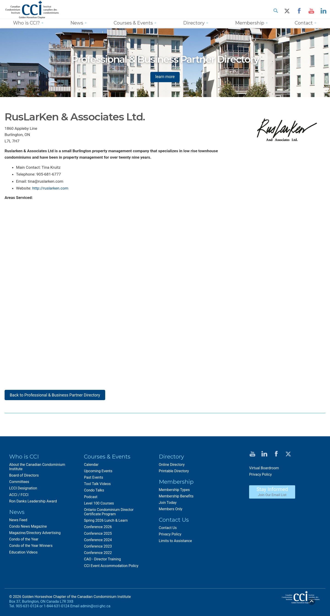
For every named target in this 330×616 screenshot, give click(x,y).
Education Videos (23, 554)
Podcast (90, 498)
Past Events (93, 479)
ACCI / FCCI (18, 496)
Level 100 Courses (99, 505)
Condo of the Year (23, 541)
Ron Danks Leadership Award (33, 503)
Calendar (91, 466)
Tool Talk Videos (97, 485)
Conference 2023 (98, 548)
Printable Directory (174, 473)
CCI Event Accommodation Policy (111, 567)
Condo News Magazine (28, 528)
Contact (304, 23)
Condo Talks (94, 492)
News (76, 23)
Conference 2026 (98, 528)
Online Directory (172, 466)
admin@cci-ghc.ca (95, 608)
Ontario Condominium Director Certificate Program (108, 513)
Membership (249, 23)
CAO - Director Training (102, 561)
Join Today (167, 504)
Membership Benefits (176, 498)
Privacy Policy (170, 536)
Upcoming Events (98, 473)
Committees (19, 483)
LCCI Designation (23, 490)
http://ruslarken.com (51, 189)
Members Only (170, 511)
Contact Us (168, 529)
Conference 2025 (98, 535)
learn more (165, 76)
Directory (194, 23)
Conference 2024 (98, 542)
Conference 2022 (98, 554)
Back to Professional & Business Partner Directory (55, 396)
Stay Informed (272, 493)
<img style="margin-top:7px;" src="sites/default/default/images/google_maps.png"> (153, 289)
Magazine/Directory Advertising (34, 534)
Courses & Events (133, 23)
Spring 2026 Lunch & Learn (106, 522)
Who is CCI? (26, 23)
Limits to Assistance (175, 542)
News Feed (18, 522)
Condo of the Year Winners (30, 547)
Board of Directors (24, 477)
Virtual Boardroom (264, 470)
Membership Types (174, 491)
